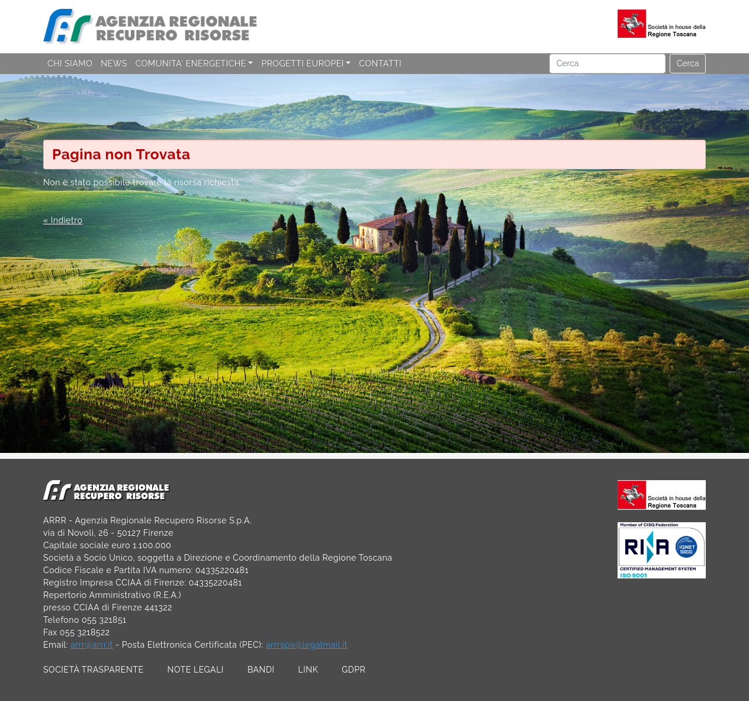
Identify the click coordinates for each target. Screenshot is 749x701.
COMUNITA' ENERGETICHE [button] (191, 63)
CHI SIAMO (69, 63)
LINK (308, 669)
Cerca (688, 63)
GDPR (353, 669)
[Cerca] (607, 64)
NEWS (114, 63)
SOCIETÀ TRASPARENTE (93, 669)
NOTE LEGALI (196, 669)
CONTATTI (380, 63)
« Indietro (62, 220)
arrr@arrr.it (91, 644)
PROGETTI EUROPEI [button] (302, 63)
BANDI (261, 669)
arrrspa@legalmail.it (307, 644)
